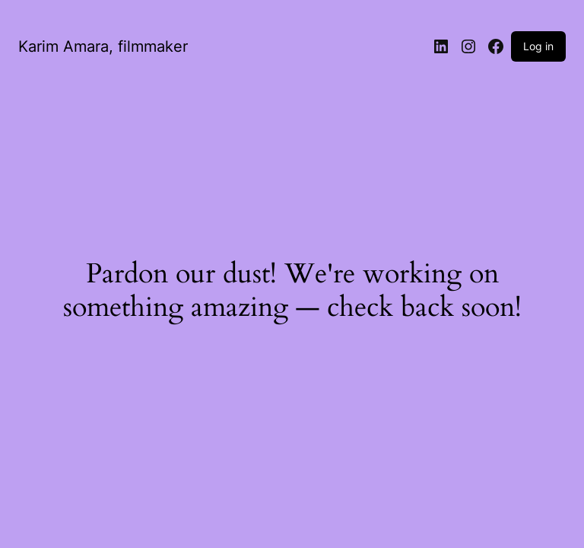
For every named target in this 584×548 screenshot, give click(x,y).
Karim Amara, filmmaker (103, 46)
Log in (538, 46)
